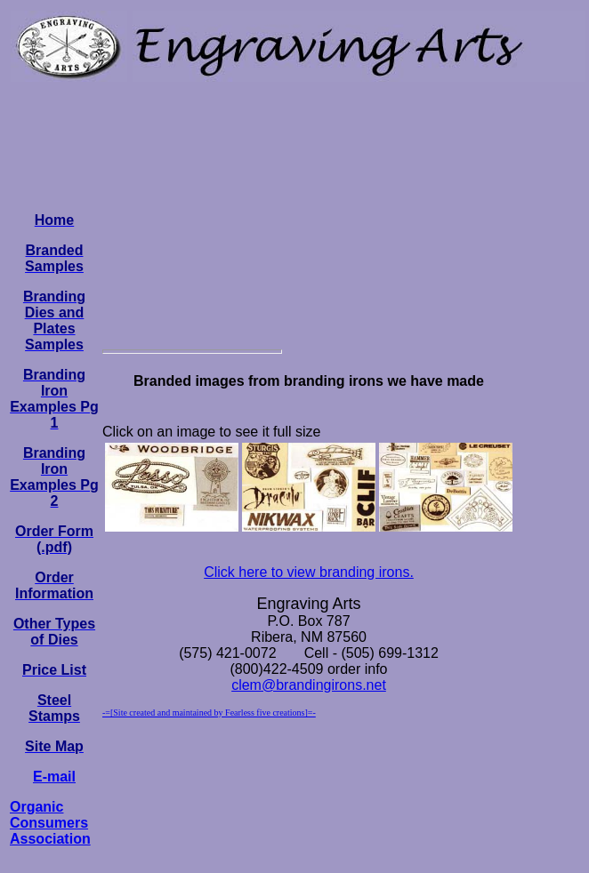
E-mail (54, 776)
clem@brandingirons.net (308, 685)
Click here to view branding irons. (309, 572)
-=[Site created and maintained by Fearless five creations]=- (209, 712)
